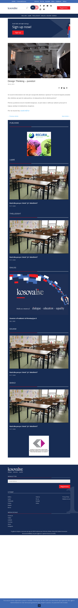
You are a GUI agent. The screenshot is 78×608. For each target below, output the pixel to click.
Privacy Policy (65, 497)
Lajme (9, 499)
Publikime (58, 1)
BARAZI (54, 15)
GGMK (13, 1)
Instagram (10, 526)
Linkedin (10, 520)
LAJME (29, 15)
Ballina (9, 497)
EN (36, 7)
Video (52, 1)
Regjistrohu (64, 8)
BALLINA (24, 15)
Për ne (37, 499)
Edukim (9, 505)
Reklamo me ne (66, 499)
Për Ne (42, 1)
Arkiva (64, 1)
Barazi (9, 507)
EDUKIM (48, 15)
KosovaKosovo (21, 1)
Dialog (9, 503)
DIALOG (43, 15)
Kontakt (38, 501)
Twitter (9, 518)
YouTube (10, 522)
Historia (36, 1)
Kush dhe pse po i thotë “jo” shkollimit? (24, 203)
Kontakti (47, 1)
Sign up (18, 32)
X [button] (39, 605)
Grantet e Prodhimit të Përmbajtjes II (23, 318)
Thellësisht (10, 501)
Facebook (10, 515)
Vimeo (9, 524)
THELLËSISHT (36, 15)
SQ (32, 7)
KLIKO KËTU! (25, 111)
